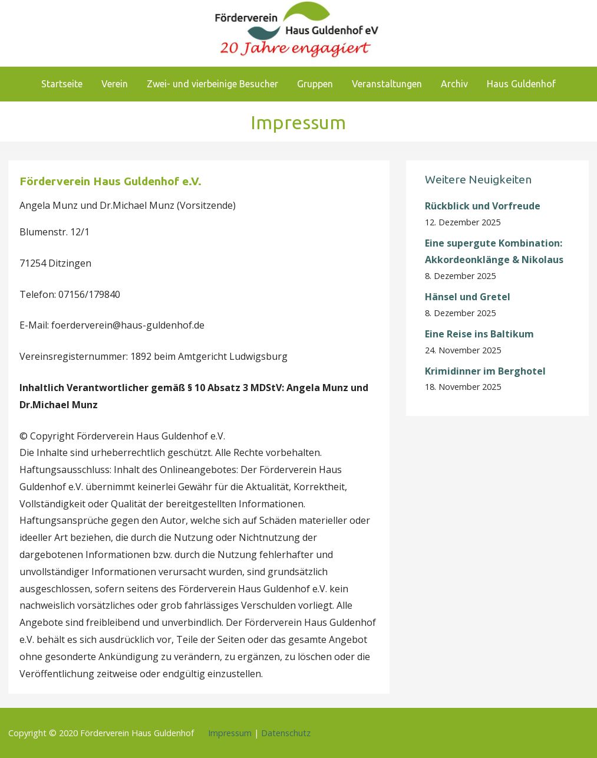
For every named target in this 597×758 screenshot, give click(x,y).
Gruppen (315, 83)
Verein (114, 83)
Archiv (454, 83)
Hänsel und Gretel (467, 296)
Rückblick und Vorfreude (482, 205)
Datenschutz (286, 733)
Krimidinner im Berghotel (485, 371)
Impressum (230, 733)
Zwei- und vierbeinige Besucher (212, 83)
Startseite (62, 83)
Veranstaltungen (387, 83)
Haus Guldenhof (521, 83)
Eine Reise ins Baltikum (480, 333)
